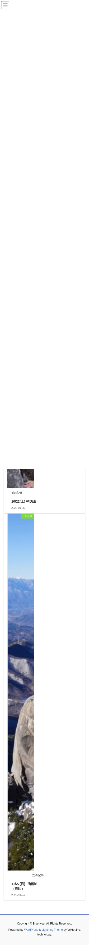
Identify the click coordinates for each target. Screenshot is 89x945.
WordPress (31, 929)
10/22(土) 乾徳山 (23, 501)
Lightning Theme (52, 929)
